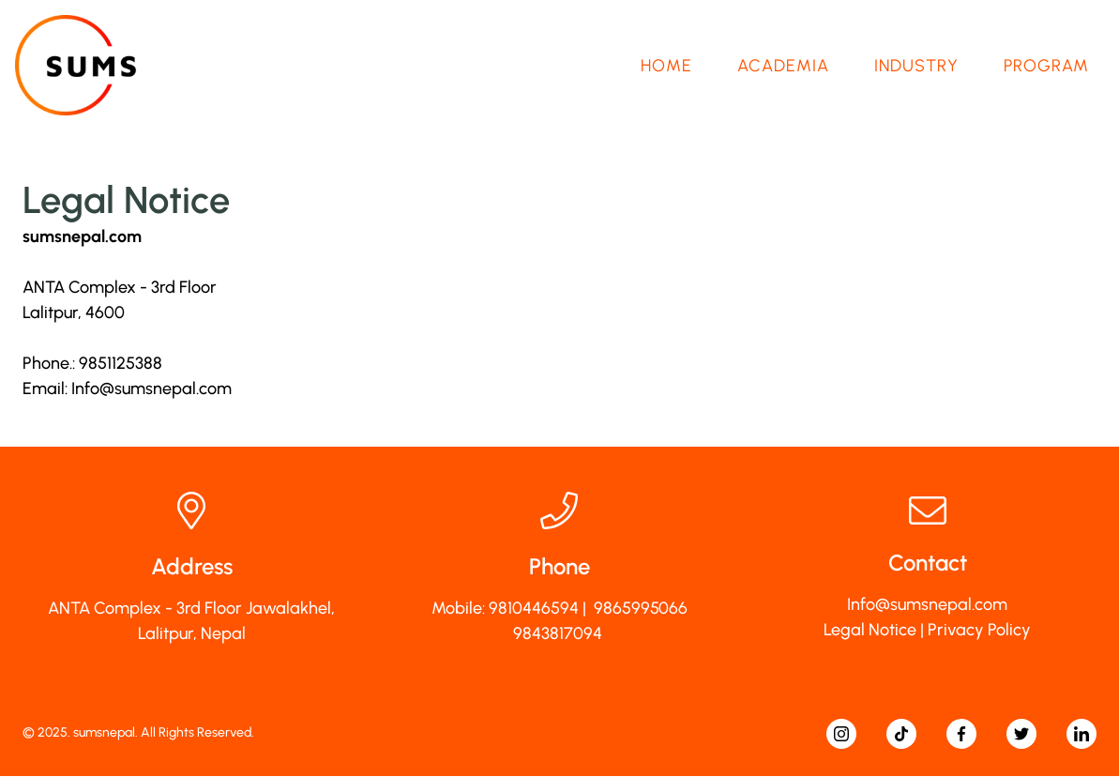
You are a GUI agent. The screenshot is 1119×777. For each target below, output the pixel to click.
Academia (783, 65)
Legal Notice (870, 630)
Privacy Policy (979, 630)
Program (1046, 65)
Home (666, 65)
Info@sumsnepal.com (151, 389)
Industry (916, 65)
